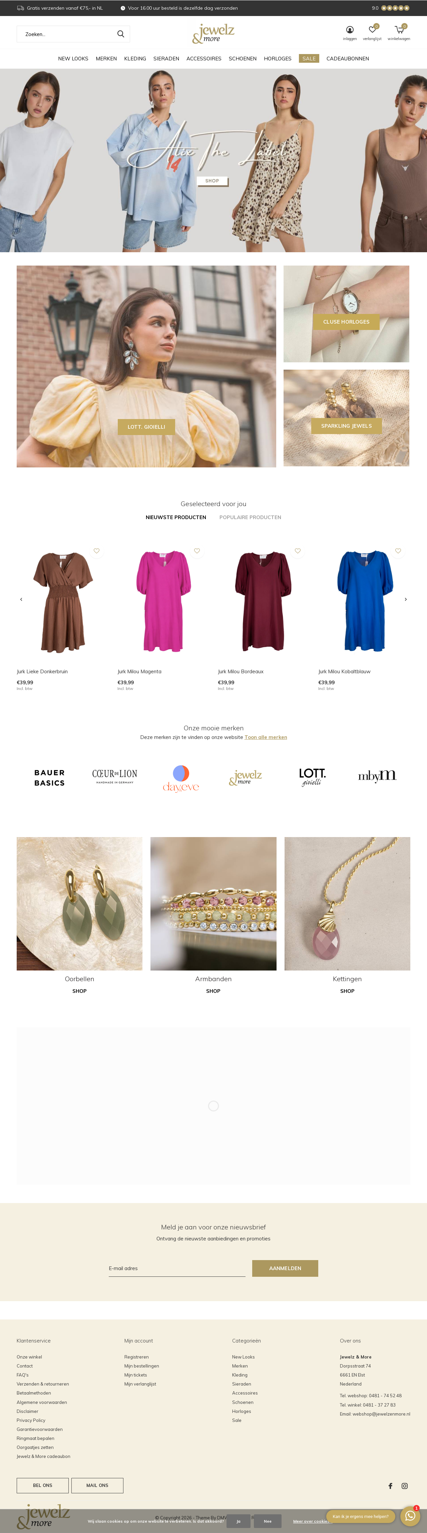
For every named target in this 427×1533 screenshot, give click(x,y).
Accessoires (204, 58)
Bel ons (42, 1485)
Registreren (136, 1357)
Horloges (278, 58)
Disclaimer (27, 1411)
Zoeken (120, 34)
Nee (268, 1521)
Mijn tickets (135, 1375)
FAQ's (23, 1375)
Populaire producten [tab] (250, 517)
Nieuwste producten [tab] (176, 517)
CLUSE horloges (346, 322)
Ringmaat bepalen (35, 1438)
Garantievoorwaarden (40, 1429)
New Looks (73, 58)
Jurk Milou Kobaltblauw (344, 671)
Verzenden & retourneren (43, 1384)
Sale (309, 58)
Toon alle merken (266, 737)
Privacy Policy (31, 1420)
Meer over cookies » (313, 1521)
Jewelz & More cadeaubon (43, 1456)
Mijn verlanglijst (140, 1384)
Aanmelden (285, 1268)
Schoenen (243, 58)
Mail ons (97, 1485)
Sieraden (166, 58)
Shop (79, 991)
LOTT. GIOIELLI (146, 427)
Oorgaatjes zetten (35, 1447)
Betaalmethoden (34, 1393)
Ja (239, 1521)
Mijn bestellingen (141, 1366)
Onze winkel (29, 1357)
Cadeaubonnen (348, 58)
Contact (25, 1366)
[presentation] (21, 599)
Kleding (135, 58)
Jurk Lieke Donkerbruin (42, 671)
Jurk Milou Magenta (139, 671)
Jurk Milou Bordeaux (241, 671)
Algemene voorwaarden (42, 1402)
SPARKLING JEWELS (346, 426)
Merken (106, 58)
